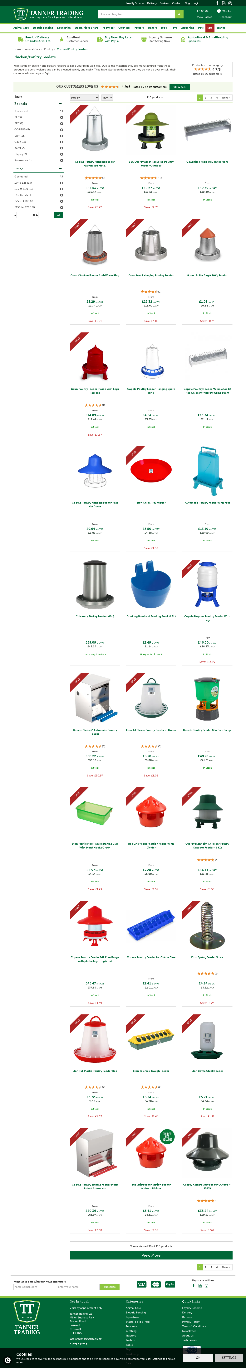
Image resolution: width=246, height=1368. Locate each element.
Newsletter (189, 1331)
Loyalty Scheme (192, 1308)
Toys (174, 27)
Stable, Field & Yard (138, 1321)
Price (38, 169)
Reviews (164, 3)
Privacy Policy (190, 1321)
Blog (187, 3)
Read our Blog (223, 2)
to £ (35, 214)
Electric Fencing (136, 1312)
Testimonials (189, 1340)
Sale (210, 27)
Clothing (131, 1331)
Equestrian (132, 1317)
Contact (177, 3)
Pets (201, 27)
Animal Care (133, 1308)
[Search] (136, 14)
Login (196, 3)
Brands (38, 103)
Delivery (187, 1312)
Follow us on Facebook (217, 2)
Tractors (131, 1335)
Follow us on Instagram (230, 2)
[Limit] (107, 97)
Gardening (187, 27)
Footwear (132, 1326)
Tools (129, 1344)
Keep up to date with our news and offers (39, 1281)
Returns (187, 1317)
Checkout (225, 17)
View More (151, 1255)
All (61, 111)
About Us (188, 1335)
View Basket (204, 17)
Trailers (130, 1340)
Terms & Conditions (194, 1326)
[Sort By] (84, 97)
